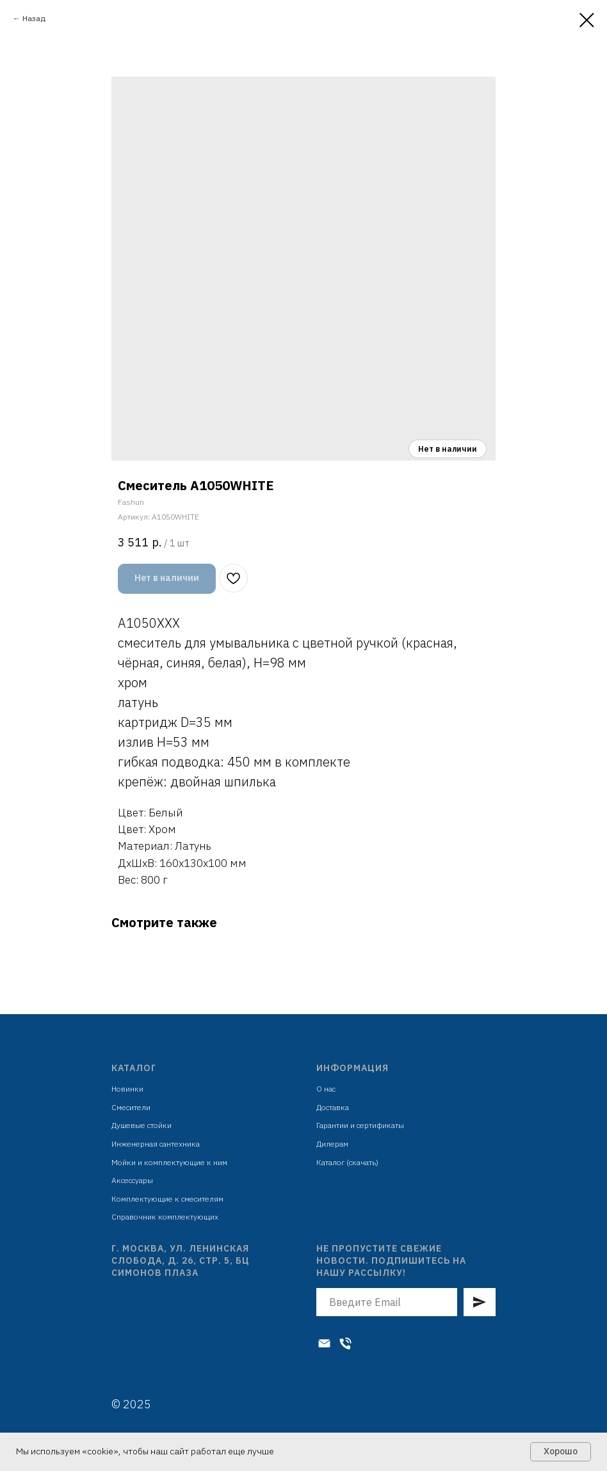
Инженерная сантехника (155, 1144)
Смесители (130, 1107)
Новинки (127, 1088)
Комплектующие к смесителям (167, 1199)
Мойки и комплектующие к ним (169, 1162)
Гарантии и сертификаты (360, 1125)
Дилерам (332, 1144)
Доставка (332, 1107)
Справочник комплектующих (164, 1216)
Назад (33, 18)
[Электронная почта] (324, 1343)
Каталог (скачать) (347, 1162)
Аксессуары (132, 1180)
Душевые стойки (141, 1125)
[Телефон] (345, 1343)
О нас (326, 1088)
